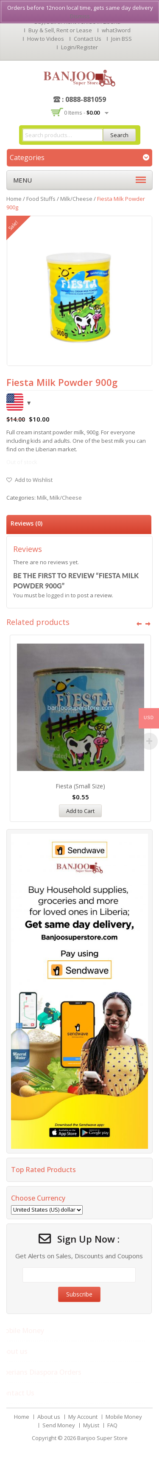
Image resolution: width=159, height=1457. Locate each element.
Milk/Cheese (76, 199)
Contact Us (87, 38)
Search (119, 135)
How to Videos (45, 38)
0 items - (82, 112)
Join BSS (121, 38)
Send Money (58, 1425)
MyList (91, 1425)
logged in (58, 595)
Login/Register (79, 47)
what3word (116, 30)
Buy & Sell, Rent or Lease (60, 30)
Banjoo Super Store (102, 1438)
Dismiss (80, 16)
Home (14, 199)
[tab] (78, 524)
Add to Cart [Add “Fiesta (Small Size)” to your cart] (80, 811)
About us (48, 1416)
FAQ (112, 1425)
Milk (42, 497)
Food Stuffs (41, 199)
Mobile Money (124, 1416)
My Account (83, 1416)
